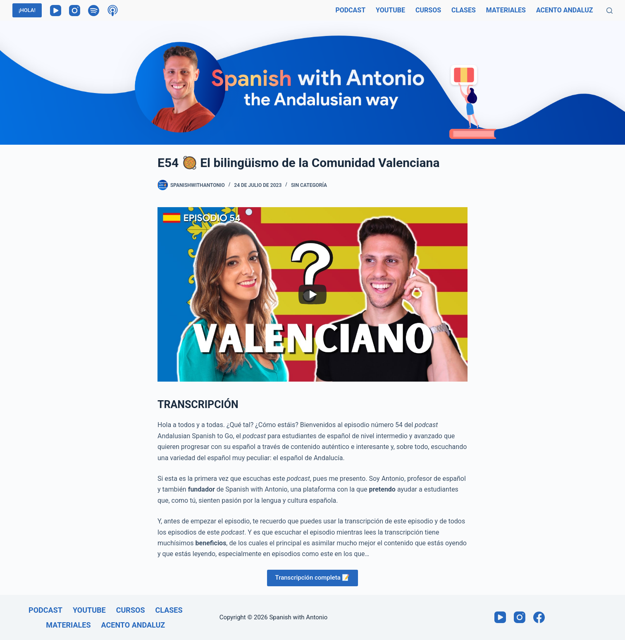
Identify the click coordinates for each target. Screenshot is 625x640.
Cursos (428, 10)
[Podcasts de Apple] (112, 10)
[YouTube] (55, 10)
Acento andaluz (564, 10)
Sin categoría (309, 185)
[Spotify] (93, 10)
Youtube (390, 10)
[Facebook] (539, 617)
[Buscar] (609, 10)
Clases (463, 10)
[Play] (312, 294)
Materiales (506, 10)
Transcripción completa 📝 (312, 577)
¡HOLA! (27, 10)
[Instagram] (74, 10)
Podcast (350, 10)
